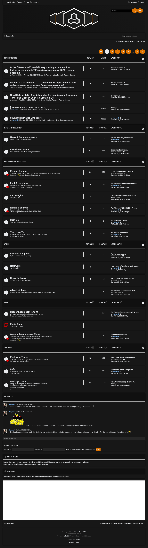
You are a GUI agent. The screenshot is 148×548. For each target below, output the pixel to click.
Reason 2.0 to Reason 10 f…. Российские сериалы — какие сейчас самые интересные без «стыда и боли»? (43, 84)
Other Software (18, 278)
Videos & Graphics (20, 253)
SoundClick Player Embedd (25, 118)
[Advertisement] (74, 500)
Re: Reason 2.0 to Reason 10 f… (123, 291)
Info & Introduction (47, 120)
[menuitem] (19, 2)
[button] (101, 51)
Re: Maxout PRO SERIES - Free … (124, 208)
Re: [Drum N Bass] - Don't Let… (123, 382)
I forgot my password (73, 449)
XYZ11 (21, 340)
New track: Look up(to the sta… (123, 357)
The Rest (43, 110)
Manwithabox (117, 152)
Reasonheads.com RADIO (24, 312)
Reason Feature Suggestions (29, 175)
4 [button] (123, 52)
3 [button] (117, 52)
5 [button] (128, 52)
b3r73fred (116, 198)
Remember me (88, 449)
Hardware (15, 266)
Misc (6, 302)
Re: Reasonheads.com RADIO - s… (125, 312)
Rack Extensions (19, 183)
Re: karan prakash (118, 254)
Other (7, 244)
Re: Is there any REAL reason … (123, 278)
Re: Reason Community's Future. (124, 184)
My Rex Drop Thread (119, 220)
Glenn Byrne (117, 256)
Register (14, 446)
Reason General (69, 75)
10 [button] (137, 52)
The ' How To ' (17, 232)
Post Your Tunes (19, 357)
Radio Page (16, 324)
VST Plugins (17, 195)
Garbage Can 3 (53, 110)
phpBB (66, 536)
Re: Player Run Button (119, 232)
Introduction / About (119, 335)
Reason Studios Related (54, 75)
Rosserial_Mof (17, 75)
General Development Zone (25, 334)
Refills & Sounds (19, 207)
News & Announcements (64, 120)
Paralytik (116, 280)
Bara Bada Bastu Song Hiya (122, 370)
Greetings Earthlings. (119, 150)
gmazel (14, 100)
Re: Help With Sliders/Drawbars (123, 196)
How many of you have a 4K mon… (125, 266)
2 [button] (112, 52)
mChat (7, 397)
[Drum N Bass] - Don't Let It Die (26, 107)
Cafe (12, 369)
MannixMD (82, 532)
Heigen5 (15, 110)
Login (6, 446)
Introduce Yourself (20, 149)
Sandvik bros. (118, 359)
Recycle (14, 220)
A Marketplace (18, 290)
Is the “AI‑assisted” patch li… (122, 171)
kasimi (78, 539)
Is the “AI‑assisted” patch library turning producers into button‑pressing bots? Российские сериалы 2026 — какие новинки (42, 70)
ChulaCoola (117, 292)
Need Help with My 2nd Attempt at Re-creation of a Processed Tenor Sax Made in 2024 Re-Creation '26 (44, 96)
